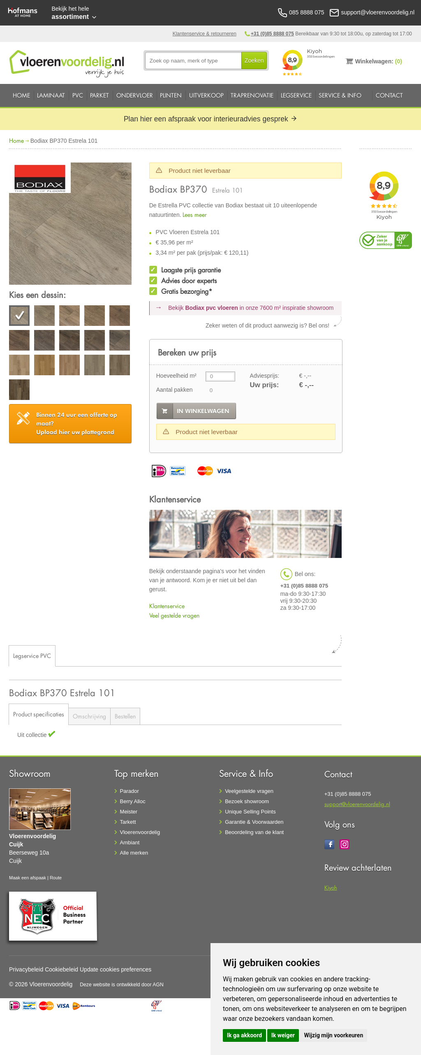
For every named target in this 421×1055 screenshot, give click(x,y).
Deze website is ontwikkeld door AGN (122, 985)
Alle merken (134, 853)
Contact (389, 95)
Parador (129, 791)
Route (56, 877)
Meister (129, 812)
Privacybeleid (26, 969)
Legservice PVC (32, 656)
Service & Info (340, 95)
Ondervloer (134, 95)
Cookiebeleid (61, 969)
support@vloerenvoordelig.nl (357, 803)
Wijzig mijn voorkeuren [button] (333, 1035)
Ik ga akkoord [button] (244, 1035)
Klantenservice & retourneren (204, 34)
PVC (77, 95)
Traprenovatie (252, 95)
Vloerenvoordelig (140, 832)
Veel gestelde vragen (174, 615)
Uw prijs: (264, 385)
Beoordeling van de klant (254, 832)
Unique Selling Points (250, 812)
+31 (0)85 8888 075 (272, 34)
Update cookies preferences (115, 969)
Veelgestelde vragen (249, 791)
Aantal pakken (174, 389)
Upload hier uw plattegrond (76, 423)
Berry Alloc (133, 801)
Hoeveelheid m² (176, 375)
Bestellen (125, 716)
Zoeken (254, 60)
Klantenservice (167, 606)
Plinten (171, 95)
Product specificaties (38, 714)
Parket (99, 95)
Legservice (296, 95)
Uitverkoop (206, 95)
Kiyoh (330, 887)
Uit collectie (32, 735)
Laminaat (51, 95)
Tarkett (128, 822)
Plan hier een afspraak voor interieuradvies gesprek (210, 119)
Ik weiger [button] (283, 1035)
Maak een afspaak (27, 877)
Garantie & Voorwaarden (254, 822)
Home (21, 95)
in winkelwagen (203, 411)
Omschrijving (89, 716)
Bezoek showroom (247, 801)
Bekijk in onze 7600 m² (250, 307)
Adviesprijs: (265, 375)
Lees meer (195, 214)
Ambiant (130, 842)
